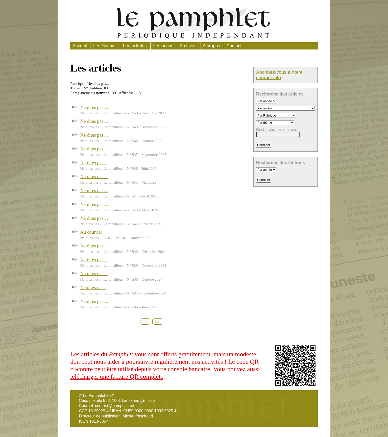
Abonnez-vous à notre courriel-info (279, 75)
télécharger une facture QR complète (116, 376)
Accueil (80, 45)
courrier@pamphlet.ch (114, 406)
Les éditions (105, 45)
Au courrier (91, 232)
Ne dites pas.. (93, 287)
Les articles (135, 45)
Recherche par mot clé (276, 129)
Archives (188, 45)
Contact (234, 45)
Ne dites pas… (94, 107)
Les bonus (163, 45)
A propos (211, 45)
